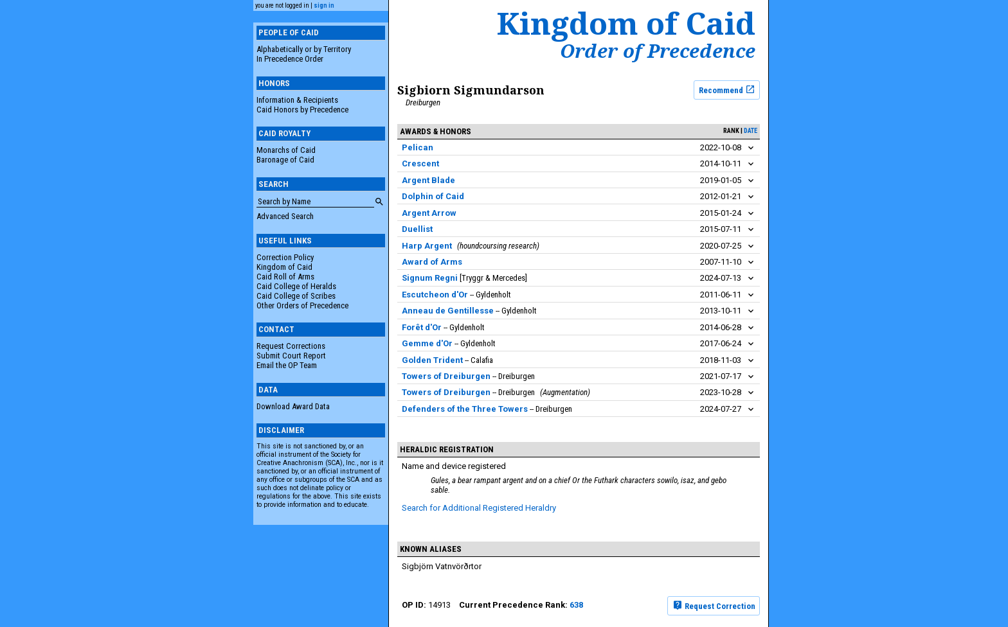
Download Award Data (293, 406)
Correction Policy (285, 257)
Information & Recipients (297, 100)
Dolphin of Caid (433, 196)
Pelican (417, 147)
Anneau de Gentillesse (448, 310)
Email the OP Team (286, 365)
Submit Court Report (291, 355)
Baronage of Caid (285, 159)
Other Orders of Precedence (302, 305)
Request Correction (713, 605)
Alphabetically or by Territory (303, 49)
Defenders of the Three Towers (466, 409)
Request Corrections (290, 346)
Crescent (420, 163)
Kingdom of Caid (284, 267)
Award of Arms (432, 262)
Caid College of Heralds (296, 286)
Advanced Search (285, 216)
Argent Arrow (429, 213)
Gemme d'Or (427, 343)
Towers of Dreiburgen (446, 376)
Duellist (417, 229)
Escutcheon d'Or (435, 294)
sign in (324, 5)
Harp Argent (427, 246)
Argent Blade (428, 180)
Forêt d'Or (422, 327)
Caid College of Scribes (296, 296)
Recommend (727, 89)
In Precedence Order (289, 59)
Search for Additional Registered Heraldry (479, 508)
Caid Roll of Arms (285, 276)
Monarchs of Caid (286, 150)
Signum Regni (430, 278)
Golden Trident (432, 360)
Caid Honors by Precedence (302, 109)
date (750, 131)
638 (576, 605)
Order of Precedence (657, 51)
